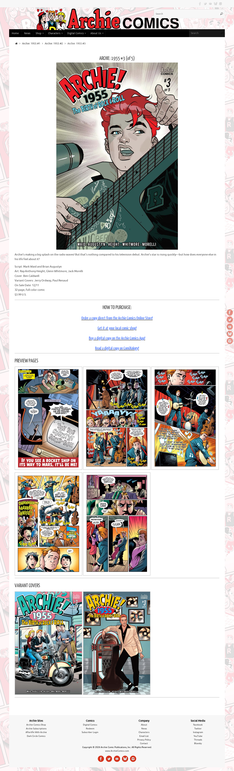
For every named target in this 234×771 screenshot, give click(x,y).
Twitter (198, 728)
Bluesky (198, 743)
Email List (144, 736)
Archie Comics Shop (36, 724)
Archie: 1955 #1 (31, 43)
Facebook (198, 724)
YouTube (198, 736)
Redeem (90, 728)
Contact (144, 743)
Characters (144, 732)
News (144, 728)
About (144, 724)
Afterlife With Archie (36, 732)
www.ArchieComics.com (117, 750)
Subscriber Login (90, 732)
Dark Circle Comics (36, 736)
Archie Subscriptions (36, 728)
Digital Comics (90, 724)
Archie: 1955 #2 (54, 43)
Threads (198, 739)
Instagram (198, 732)
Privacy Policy (144, 739)
